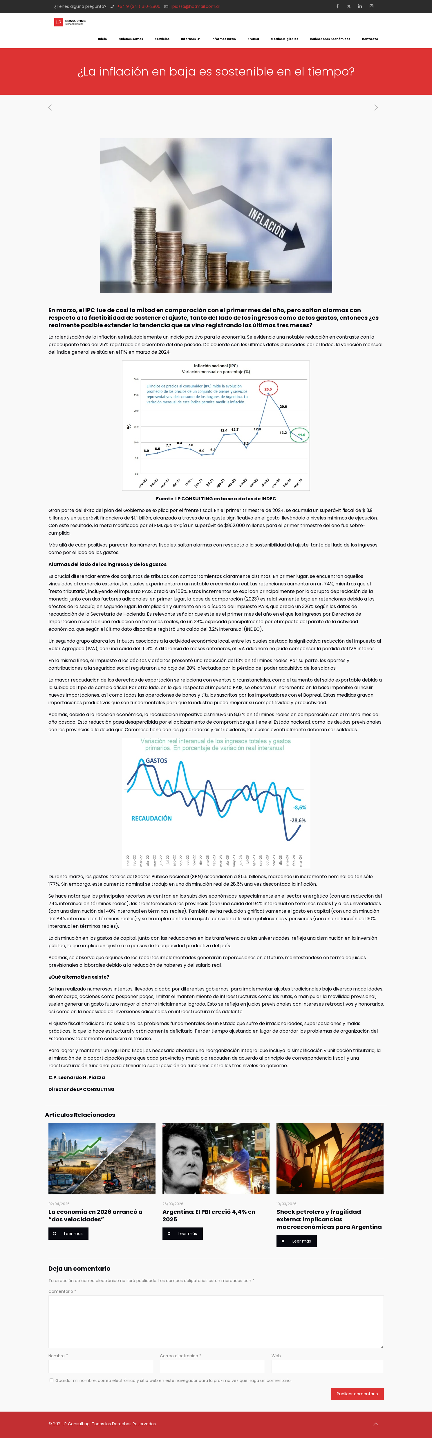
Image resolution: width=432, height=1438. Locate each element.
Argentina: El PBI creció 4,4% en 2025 (208, 1215)
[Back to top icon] (378, 1424)
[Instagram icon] (373, 6)
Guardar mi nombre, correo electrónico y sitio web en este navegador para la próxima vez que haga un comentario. (173, 1380)
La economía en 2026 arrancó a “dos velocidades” (95, 1215)
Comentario (62, 1291)
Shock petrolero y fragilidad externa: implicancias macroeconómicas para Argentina (329, 1219)
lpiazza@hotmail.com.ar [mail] (195, 6)
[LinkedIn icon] (362, 6)
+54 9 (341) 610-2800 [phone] (138, 6)
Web (276, 1356)
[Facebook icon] (339, 6)
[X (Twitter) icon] (350, 6)
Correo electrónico (180, 1356)
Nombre (58, 1356)
